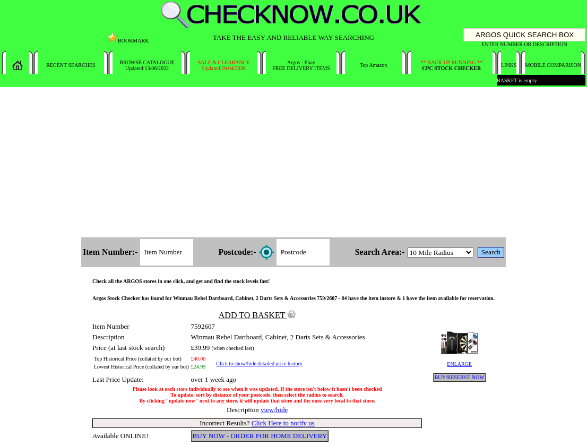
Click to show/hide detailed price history (259, 363)
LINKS (508, 65)
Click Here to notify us (283, 423)
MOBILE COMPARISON (553, 65)
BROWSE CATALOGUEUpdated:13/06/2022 (146, 65)
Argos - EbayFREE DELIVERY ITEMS (301, 65)
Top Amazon (373, 65)
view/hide (274, 410)
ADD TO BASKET (257, 315)
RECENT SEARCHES (70, 65)
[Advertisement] (293, 163)
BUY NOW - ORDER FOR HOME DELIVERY (260, 436)
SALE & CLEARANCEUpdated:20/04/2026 (224, 65)
